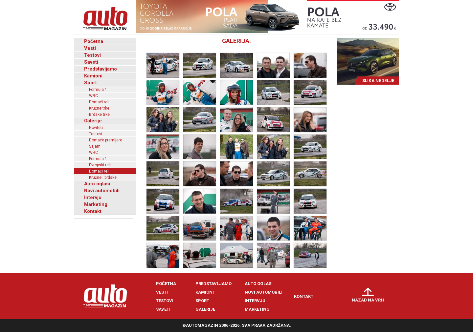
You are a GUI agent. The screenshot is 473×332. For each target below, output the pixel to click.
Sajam (95, 146)
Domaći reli (99, 102)
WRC (93, 95)
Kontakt (92, 211)
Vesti (90, 48)
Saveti (91, 62)
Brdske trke (99, 114)
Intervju (92, 197)
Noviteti (96, 127)
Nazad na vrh (368, 300)
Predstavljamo (100, 69)
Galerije (93, 121)
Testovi (92, 55)
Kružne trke (99, 108)
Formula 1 (98, 89)
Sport (90, 83)
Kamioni (93, 76)
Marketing (95, 204)
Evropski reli (100, 165)
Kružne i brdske (103, 177)
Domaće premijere (105, 140)
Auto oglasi (97, 184)
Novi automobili (102, 191)
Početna (93, 41)
